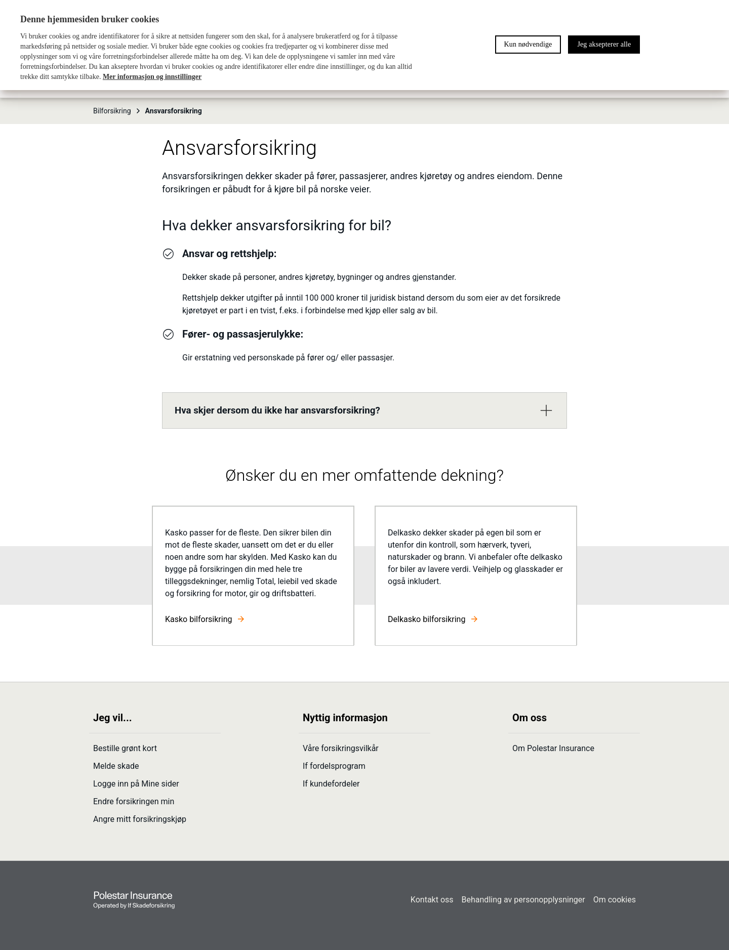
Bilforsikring (117, 111)
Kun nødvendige (528, 44)
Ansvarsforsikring (173, 111)
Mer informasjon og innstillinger (152, 76)
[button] (364, 410)
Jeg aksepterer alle (604, 44)
